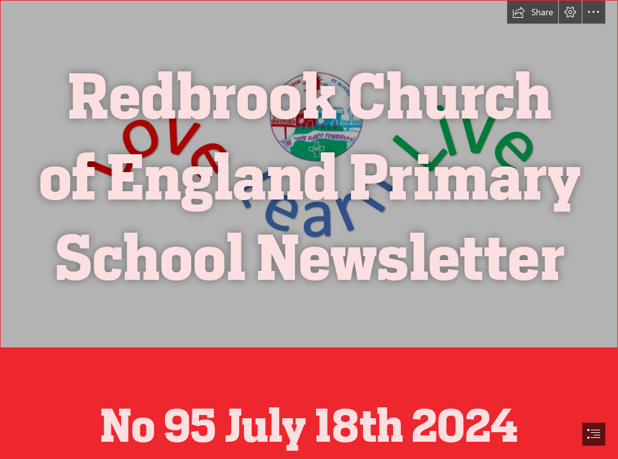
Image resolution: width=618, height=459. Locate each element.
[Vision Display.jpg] (309, 174)
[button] (532, 12)
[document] (309, 229)
